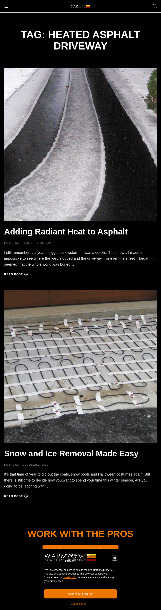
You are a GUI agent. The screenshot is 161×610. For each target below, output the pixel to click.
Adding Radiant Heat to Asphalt (66, 231)
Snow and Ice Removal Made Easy (71, 453)
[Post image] (80, 144)
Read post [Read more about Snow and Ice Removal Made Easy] (16, 496)
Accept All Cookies (80, 594)
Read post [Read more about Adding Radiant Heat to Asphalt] (16, 274)
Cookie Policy (78, 603)
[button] (114, 558)
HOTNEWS (11, 242)
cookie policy (70, 577)
